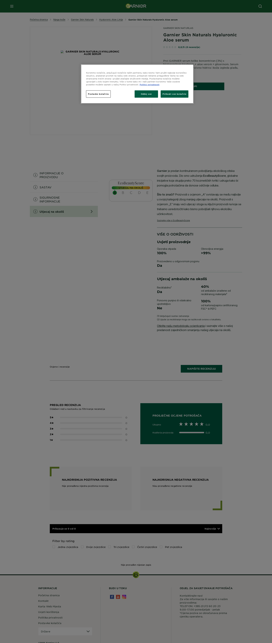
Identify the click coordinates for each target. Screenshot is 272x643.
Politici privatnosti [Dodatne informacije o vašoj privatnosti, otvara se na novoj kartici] (149, 84)
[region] (137, 84)
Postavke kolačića (98, 94)
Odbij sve (146, 94)
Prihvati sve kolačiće (174, 94)
